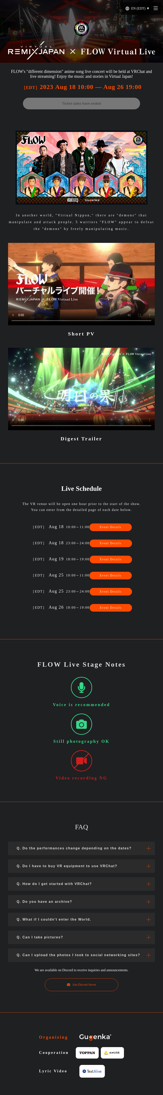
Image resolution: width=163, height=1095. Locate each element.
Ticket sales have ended (81, 103)
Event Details (110, 527)
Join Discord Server (81, 984)
